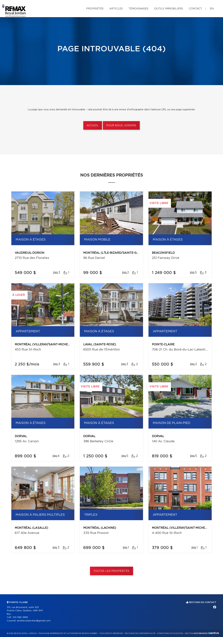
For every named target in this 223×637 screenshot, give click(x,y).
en (212, 8)
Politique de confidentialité (140, 633)
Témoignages (138, 8)
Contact (195, 8)
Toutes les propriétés (111, 571)
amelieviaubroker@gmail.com (33, 621)
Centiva (213, 633)
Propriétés (95, 8)
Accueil (93, 125)
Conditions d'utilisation (170, 633)
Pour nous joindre (121, 125)
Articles (116, 8)
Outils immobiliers (168, 8)
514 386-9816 (20, 617)
